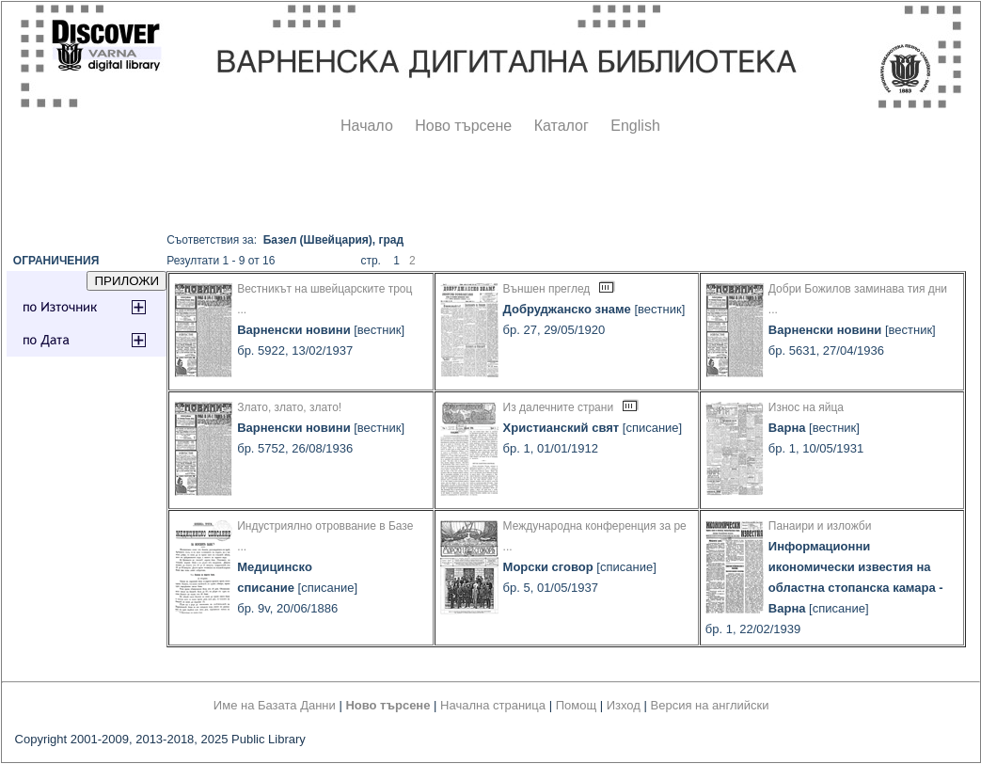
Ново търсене (463, 126)
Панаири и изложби (820, 526)
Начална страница (493, 705)
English (634, 126)
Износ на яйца (806, 407)
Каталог (561, 126)
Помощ (576, 705)
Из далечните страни (558, 407)
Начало (366, 126)
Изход (624, 705)
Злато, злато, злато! (289, 407)
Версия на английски (710, 705)
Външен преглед (547, 288)
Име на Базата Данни (275, 705)
